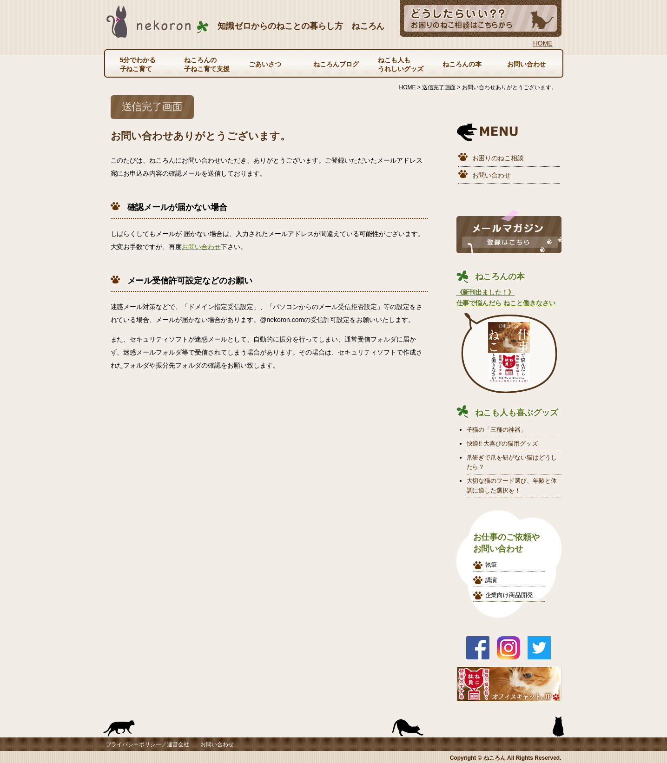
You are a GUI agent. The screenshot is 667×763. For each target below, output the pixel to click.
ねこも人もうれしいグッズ (400, 64)
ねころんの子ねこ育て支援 (207, 64)
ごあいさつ (265, 64)
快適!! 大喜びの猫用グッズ (502, 443)
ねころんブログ (336, 64)
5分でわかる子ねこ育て (138, 64)
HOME (543, 43)
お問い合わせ (526, 64)
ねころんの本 (462, 64)
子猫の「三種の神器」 (497, 429)
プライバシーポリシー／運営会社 (148, 744)
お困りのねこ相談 (498, 158)
